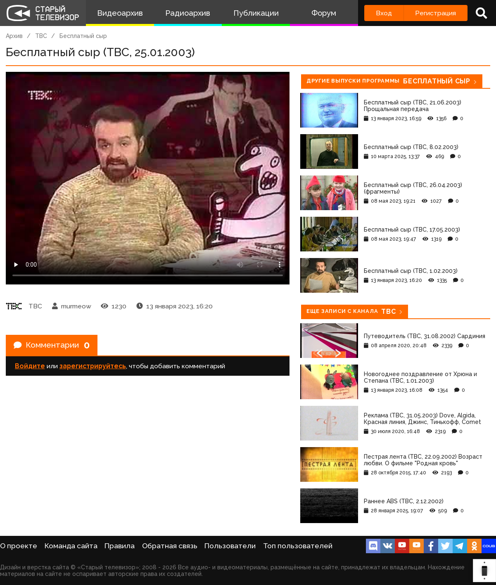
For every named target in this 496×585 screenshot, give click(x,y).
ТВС (41, 36)
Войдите (30, 367)
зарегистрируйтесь (92, 367)
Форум (323, 13)
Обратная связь (169, 546)
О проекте (18, 546)
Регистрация (435, 13)
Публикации (256, 13)
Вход (384, 13)
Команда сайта (71, 546)
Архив (14, 36)
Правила (119, 546)
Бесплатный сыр (83, 36)
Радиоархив (187, 13)
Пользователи (230, 546)
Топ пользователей (297, 546)
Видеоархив (120, 13)
